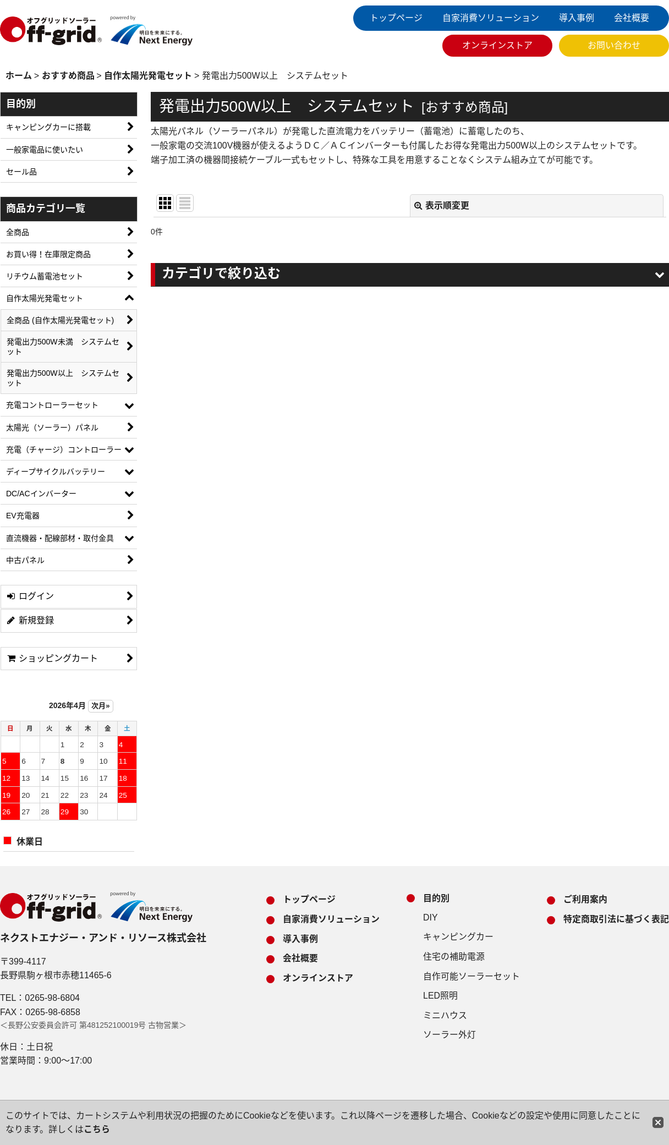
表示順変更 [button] (441, 205)
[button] (410, 275)
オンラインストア (497, 45)
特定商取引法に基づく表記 (616, 919)
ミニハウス (445, 1015)
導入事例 (576, 18)
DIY (430, 917)
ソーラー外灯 (449, 1034)
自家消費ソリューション (490, 18)
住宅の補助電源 (454, 956)
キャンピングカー (458, 936)
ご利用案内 (585, 899)
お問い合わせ (614, 45)
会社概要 (631, 18)
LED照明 (440, 995)
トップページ (396, 18)
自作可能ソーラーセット (471, 976)
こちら (97, 1129)
